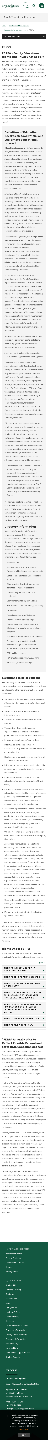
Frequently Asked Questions (15, 30)
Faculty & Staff (12, 1271)
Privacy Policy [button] (24, 1429)
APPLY (26, 5)
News (8, 1303)
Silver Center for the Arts (17, 1325)
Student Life (11, 1285)
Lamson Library (12, 1348)
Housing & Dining (13, 1289)
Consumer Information (16, 1339)
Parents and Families (15, 1262)
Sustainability (12, 1343)
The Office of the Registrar (19, 17)
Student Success (13, 1357)
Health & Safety (13, 1312)
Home (4, 26)
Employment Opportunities (18, 1352)
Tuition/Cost (11, 1298)
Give (27, 8)
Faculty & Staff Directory (16, 1334)
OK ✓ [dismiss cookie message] (24, 1435)
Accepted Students (14, 1253)
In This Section (12, 36)
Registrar (10, 1294)
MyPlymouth (11, 1307)
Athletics (10, 1321)
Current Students (13, 1258)
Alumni (9, 1267)
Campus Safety (12, 1316)
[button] (41, 962)
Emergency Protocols (15, 1330)
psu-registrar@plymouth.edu (22, 1408)
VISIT (26, 3)
